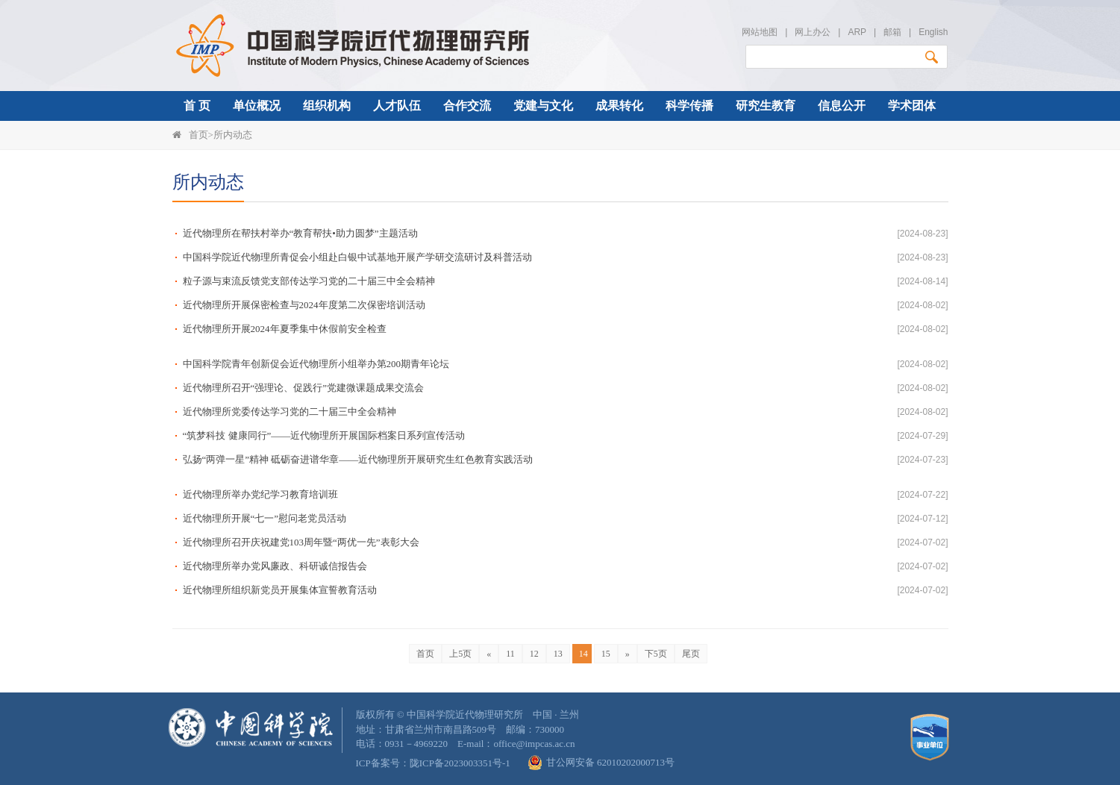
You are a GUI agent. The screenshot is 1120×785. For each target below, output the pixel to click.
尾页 (691, 653)
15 (605, 653)
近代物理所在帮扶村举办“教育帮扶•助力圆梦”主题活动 (300, 233)
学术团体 (912, 105)
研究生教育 (765, 105)
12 (534, 653)
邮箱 (892, 32)
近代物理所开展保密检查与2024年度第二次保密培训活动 (304, 304)
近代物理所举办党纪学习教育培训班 (260, 494)
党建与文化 (543, 105)
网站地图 (760, 32)
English (933, 32)
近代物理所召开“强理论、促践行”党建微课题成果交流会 (304, 387)
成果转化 (619, 105)
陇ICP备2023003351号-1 (460, 763)
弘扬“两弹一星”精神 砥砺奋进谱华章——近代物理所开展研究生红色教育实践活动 (358, 459)
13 (558, 653)
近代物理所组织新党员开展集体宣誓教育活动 (280, 589)
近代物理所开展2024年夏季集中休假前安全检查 (285, 328)
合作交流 (467, 105)
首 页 (197, 105)
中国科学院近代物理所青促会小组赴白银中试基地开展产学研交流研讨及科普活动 (357, 257)
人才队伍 (397, 105)
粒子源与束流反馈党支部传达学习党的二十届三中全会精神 (309, 281)
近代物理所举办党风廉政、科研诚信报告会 (275, 566)
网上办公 (812, 32)
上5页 (460, 653)
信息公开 (842, 105)
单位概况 (257, 105)
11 (510, 653)
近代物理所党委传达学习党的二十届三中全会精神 (289, 411)
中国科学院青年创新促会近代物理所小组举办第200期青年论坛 (316, 363)
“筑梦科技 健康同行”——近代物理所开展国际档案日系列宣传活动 (324, 435)
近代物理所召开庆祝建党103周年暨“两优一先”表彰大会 (301, 542)
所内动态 (232, 134)
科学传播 (689, 105)
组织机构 (327, 105)
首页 (198, 134)
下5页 (656, 653)
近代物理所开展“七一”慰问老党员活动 (265, 518)
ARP (857, 32)
